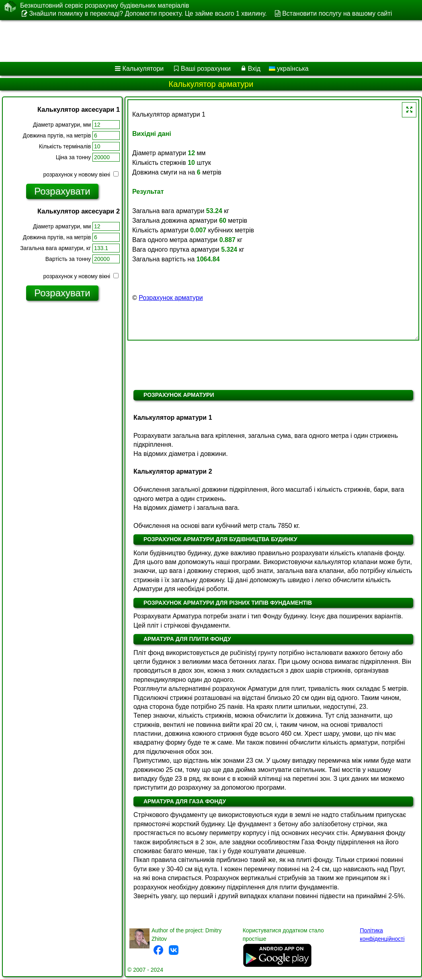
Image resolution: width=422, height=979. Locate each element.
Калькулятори (143, 68)
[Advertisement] (200, 41)
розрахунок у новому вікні (81, 174)
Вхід (254, 68)
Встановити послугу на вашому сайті (337, 13)
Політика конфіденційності (382, 934)
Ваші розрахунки (206, 68)
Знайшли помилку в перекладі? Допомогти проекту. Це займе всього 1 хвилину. (147, 13)
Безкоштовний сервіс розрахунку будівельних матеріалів (104, 5)
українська (289, 68)
